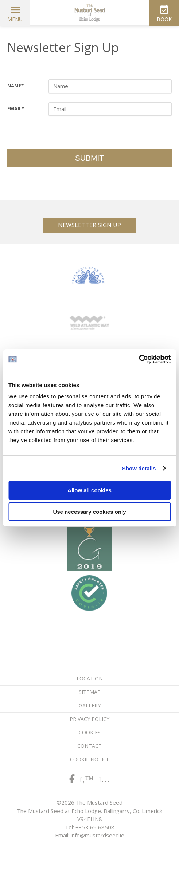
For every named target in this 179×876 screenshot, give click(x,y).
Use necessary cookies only (89, 512)
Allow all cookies (89, 490)
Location (90, 678)
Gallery (90, 705)
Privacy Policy (89, 718)
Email (15, 108)
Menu (15, 19)
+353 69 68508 (94, 827)
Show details (139, 468)
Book (164, 19)
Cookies (90, 732)
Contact (89, 745)
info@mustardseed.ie (97, 835)
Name (15, 85)
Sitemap (90, 691)
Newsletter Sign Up (89, 225)
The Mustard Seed (89, 13)
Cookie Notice (89, 759)
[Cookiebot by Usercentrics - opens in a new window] (139, 359)
